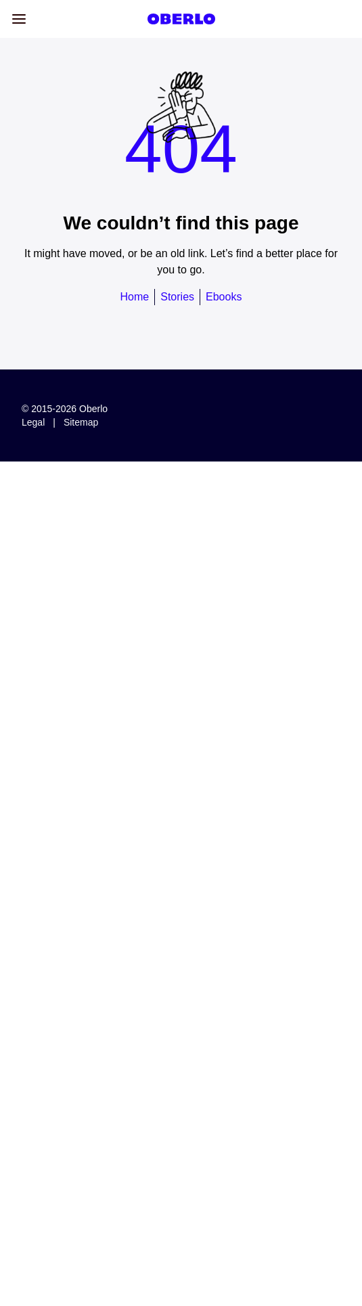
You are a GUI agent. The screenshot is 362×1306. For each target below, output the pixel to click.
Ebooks (224, 296)
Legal (33, 422)
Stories (177, 296)
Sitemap (81, 422)
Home (135, 296)
